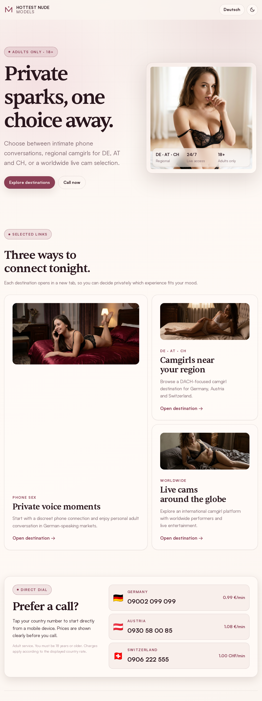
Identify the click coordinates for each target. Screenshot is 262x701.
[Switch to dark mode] (252, 9)
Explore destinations (29, 182)
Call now (71, 182)
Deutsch (232, 9)
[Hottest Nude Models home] (27, 9)
